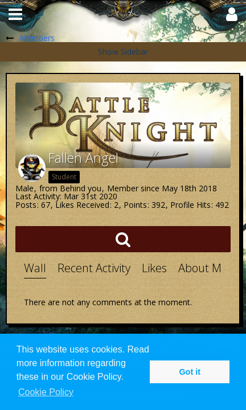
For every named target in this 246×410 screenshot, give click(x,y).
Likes (154, 268)
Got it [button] (189, 371)
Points (135, 204)
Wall (35, 268)
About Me (203, 268)
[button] (15, 14)
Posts (25, 204)
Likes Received (82, 204)
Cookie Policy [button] (45, 392)
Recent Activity (94, 268)
